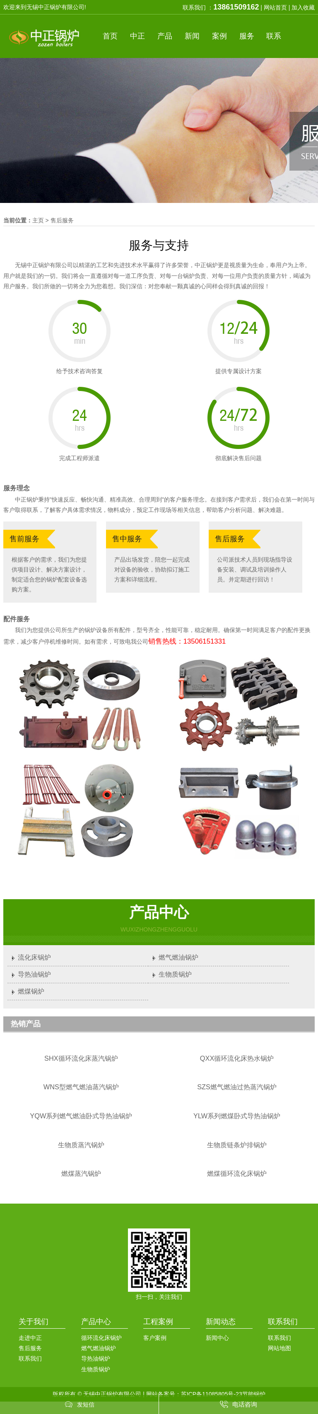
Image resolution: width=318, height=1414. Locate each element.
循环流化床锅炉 (101, 1337)
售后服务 (62, 220)
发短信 (85, 1404)
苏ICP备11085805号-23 (211, 1394)
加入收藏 (303, 7)
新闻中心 (217, 1337)
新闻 (192, 36)
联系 (273, 36)
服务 (246, 36)
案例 (219, 36)
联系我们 (30, 1358)
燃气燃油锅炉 (178, 957)
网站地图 (279, 1348)
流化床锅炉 (34, 957)
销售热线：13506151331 (187, 641)
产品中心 (96, 1321)
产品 (164, 36)
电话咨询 (244, 1404)
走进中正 (30, 1337)
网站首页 (275, 7)
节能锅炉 (253, 1394)
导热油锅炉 (34, 974)
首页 (110, 36)
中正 (137, 36)
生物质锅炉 (175, 974)
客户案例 (154, 1337)
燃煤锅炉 (31, 991)
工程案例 (158, 1321)
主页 (38, 220)
